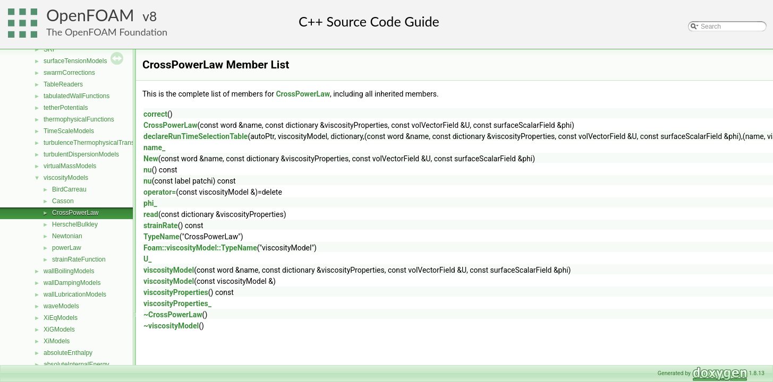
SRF (50, 49)
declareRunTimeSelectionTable (195, 136)
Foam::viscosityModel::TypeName (200, 248)
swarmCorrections (69, 72)
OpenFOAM (90, 15)
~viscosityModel (171, 326)
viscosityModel (168, 270)
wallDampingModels (72, 282)
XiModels (57, 341)
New (150, 158)
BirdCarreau (69, 189)
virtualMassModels (70, 166)
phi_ (150, 203)
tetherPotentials (66, 107)
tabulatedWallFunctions (76, 96)
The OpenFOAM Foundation (106, 32)
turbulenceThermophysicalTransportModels (105, 142)
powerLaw (66, 247)
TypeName (161, 236)
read (150, 214)
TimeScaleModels (69, 131)
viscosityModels (66, 177)
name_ (154, 147)
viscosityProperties (175, 292)
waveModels (61, 306)
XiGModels (59, 329)
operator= (159, 192)
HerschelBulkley (75, 224)
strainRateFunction (79, 259)
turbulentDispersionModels (81, 154)
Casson (63, 201)
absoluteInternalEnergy (76, 364)
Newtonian (67, 236)
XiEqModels (61, 318)
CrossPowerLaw (75, 212)
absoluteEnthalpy (68, 353)
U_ (147, 259)
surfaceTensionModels (75, 61)
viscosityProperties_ (177, 303)
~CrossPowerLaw (172, 314)
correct (155, 114)
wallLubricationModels (75, 294)
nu (147, 170)
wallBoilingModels (69, 271)
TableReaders (63, 84)
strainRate (160, 225)
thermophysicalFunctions (79, 119)
